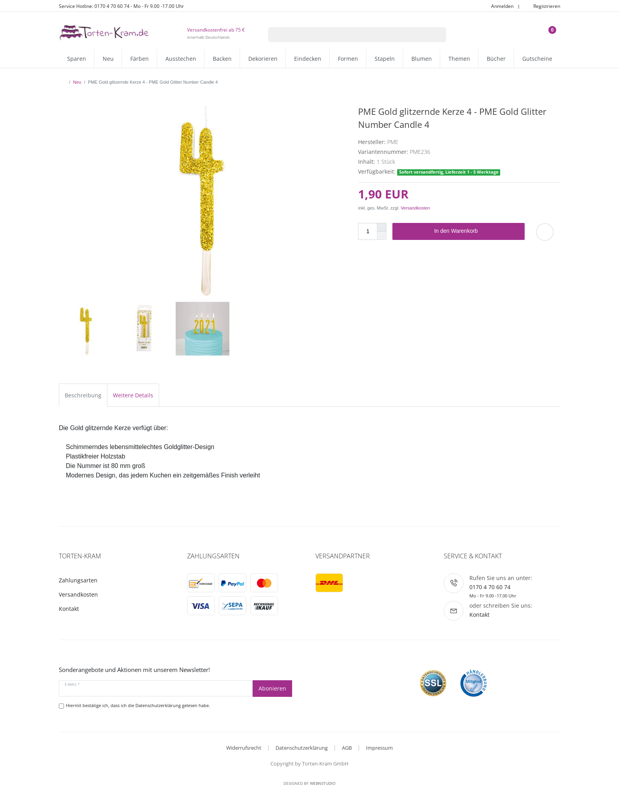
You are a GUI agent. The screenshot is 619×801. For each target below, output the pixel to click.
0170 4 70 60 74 (489, 587)
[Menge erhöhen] (381, 227)
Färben (139, 58)
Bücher (496, 58)
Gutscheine (537, 58)
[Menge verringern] (381, 236)
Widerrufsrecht (243, 747)
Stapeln (385, 58)
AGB (347, 747)
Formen (348, 58)
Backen (222, 58)
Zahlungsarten (78, 580)
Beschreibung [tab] (83, 395)
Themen (459, 58)
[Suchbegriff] (347, 34)
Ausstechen (180, 58)
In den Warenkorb (476, 231)
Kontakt (69, 608)
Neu (108, 58)
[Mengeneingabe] (367, 231)
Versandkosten (415, 208)
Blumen (421, 58)
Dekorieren (263, 58)
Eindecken (307, 58)
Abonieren (272, 688)
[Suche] (436, 34)
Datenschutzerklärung (302, 747)
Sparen (76, 58)
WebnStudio (323, 783)
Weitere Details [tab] (133, 395)
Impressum (379, 747)
